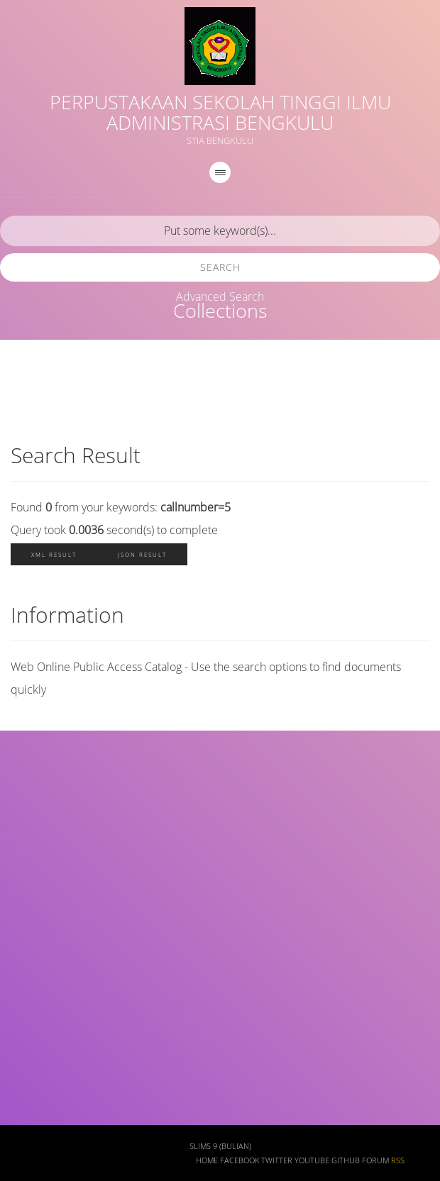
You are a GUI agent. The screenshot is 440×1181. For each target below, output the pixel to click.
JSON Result (142, 554)
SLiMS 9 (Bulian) (220, 1146)
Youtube (312, 1160)
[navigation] (220, 172)
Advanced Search (220, 296)
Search (220, 267)
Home (207, 1160)
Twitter (276, 1160)
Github (345, 1160)
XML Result (54, 554)
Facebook (239, 1160)
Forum (375, 1160)
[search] (220, 231)
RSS (398, 1160)
